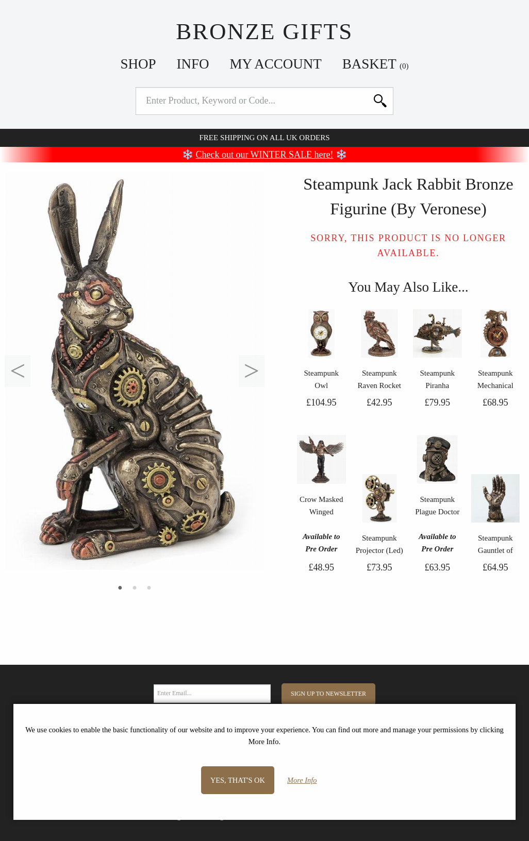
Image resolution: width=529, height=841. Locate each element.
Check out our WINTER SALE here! (265, 154)
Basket (375, 64)
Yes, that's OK (237, 780)
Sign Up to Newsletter (328, 693)
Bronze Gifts (264, 31)
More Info (302, 780)
